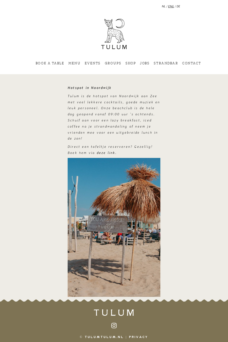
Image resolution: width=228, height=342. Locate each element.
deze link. (108, 153)
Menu (74, 63)
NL (163, 6)
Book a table (50, 63)
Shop (130, 63)
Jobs (144, 63)
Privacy (138, 337)
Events (93, 63)
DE (178, 6)
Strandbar (166, 63)
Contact (191, 63)
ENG (171, 6)
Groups (113, 63)
